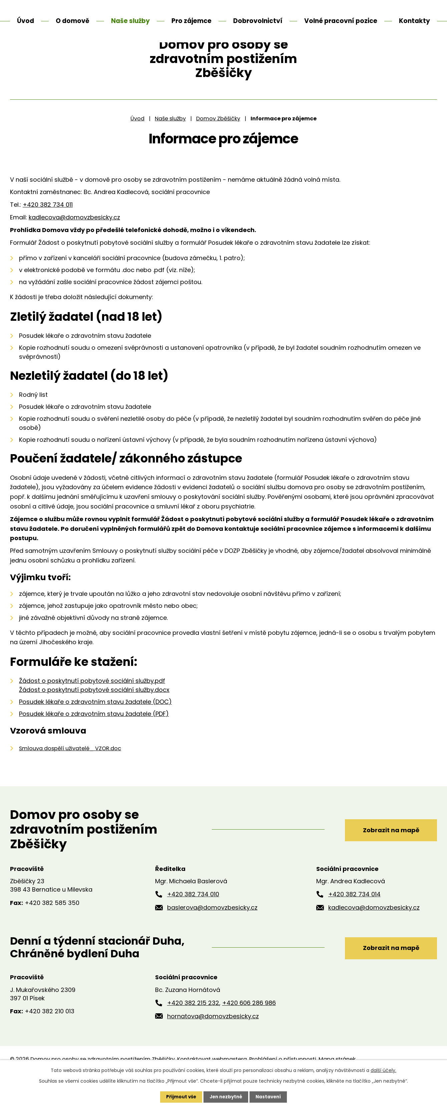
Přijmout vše (179, 1096)
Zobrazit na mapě (386, 854)
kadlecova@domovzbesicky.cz (74, 242)
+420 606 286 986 (249, 1028)
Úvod (137, 143)
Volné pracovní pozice (340, 20)
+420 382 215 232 (193, 1028)
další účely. (383, 1070)
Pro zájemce (191, 20)
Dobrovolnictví (258, 20)
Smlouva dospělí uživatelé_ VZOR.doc (70, 773)
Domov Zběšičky (218, 143)
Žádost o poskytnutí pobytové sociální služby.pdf (92, 706)
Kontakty (414, 20)
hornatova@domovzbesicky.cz (213, 1041)
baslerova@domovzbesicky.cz (212, 932)
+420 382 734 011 (48, 229)
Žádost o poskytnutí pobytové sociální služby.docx (94, 715)
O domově (72, 20)
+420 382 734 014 (354, 919)
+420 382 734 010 (193, 919)
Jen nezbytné (226, 1096)
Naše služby (170, 143)
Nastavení (270, 1096)
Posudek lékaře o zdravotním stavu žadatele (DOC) (95, 727)
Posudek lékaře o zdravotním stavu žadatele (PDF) (94, 739)
